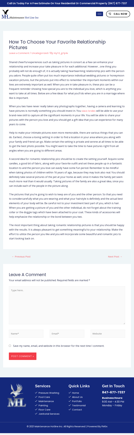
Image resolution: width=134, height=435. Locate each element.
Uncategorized (40, 52)
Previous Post (21, 256)
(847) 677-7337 (117, 3)
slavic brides (89, 110)
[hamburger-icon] (99, 13)
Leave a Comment (19, 52)
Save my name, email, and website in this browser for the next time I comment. (58, 347)
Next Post (115, 256)
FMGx (104, 428)
